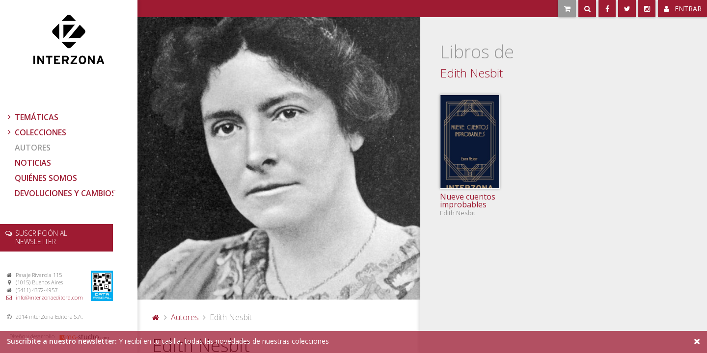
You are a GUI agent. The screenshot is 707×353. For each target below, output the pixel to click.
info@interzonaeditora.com (49, 297)
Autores (33, 147)
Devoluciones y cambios (65, 193)
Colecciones (35, 132)
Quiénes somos (46, 178)
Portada (156, 317)
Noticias (33, 163)
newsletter (41, 237)
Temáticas (31, 117)
